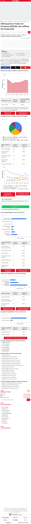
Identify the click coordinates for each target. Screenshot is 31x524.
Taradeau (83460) (5, 347)
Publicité (22, 508)
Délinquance (10, 21)
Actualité (5, 21)
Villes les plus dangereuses (8, 113)
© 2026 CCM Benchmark (15, 512)
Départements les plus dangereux (23, 113)
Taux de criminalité (6, 53)
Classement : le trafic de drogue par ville (16, 338)
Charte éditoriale (17, 508)
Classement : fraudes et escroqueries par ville (23, 194)
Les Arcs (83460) (5, 345)
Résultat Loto (5, 422)
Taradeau (23, 34)
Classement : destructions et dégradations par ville (8, 194)
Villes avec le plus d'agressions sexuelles (8, 309)
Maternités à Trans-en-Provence (9, 375)
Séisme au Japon (5, 412)
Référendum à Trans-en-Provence (9, 379)
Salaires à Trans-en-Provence (8, 367)
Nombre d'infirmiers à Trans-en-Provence (11, 360)
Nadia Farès (4, 419)
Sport (2, 395)
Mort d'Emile (4, 408)
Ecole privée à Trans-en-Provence (9, 373)
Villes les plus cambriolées (8, 270)
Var (28, 21)
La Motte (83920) (5, 344)
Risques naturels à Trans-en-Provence (10, 358)
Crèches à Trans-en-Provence (8, 372)
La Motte (14, 34)
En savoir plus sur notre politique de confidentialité (10, 209)
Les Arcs (18, 34)
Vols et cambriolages (6, 56)
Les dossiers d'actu (5, 397)
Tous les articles (7, 509)
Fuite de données (5, 410)
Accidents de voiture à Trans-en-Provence (11, 363)
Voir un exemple (26, 394)
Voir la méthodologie (13, 110)
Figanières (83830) (6, 349)
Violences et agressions (20, 53)
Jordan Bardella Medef (6, 413)
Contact (26, 508)
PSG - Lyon (4, 421)
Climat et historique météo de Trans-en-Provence (12, 365)
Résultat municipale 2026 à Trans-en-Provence (12, 383)
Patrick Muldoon (5, 418)
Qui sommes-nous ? (7, 508)
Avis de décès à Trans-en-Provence (9, 356)
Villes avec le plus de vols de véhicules (24, 270)
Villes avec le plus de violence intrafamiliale (23, 309)
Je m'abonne (14, 206)
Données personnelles (22, 509)
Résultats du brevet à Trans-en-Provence (10, 386)
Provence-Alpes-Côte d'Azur (20, 21)
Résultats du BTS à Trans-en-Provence (10, 388)
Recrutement (15, 509)
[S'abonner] (15, 400)
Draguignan (8, 34)
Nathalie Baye (5, 415)
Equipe (12, 508)
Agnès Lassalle (5, 407)
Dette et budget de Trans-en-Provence (10, 368)
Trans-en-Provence (6, 355)
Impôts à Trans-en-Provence (8, 370)
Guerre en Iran (5, 416)
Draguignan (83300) (6, 342)
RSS (11, 509)
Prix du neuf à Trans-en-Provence (9, 377)
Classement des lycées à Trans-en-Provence (11, 361)
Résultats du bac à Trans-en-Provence (10, 384)
